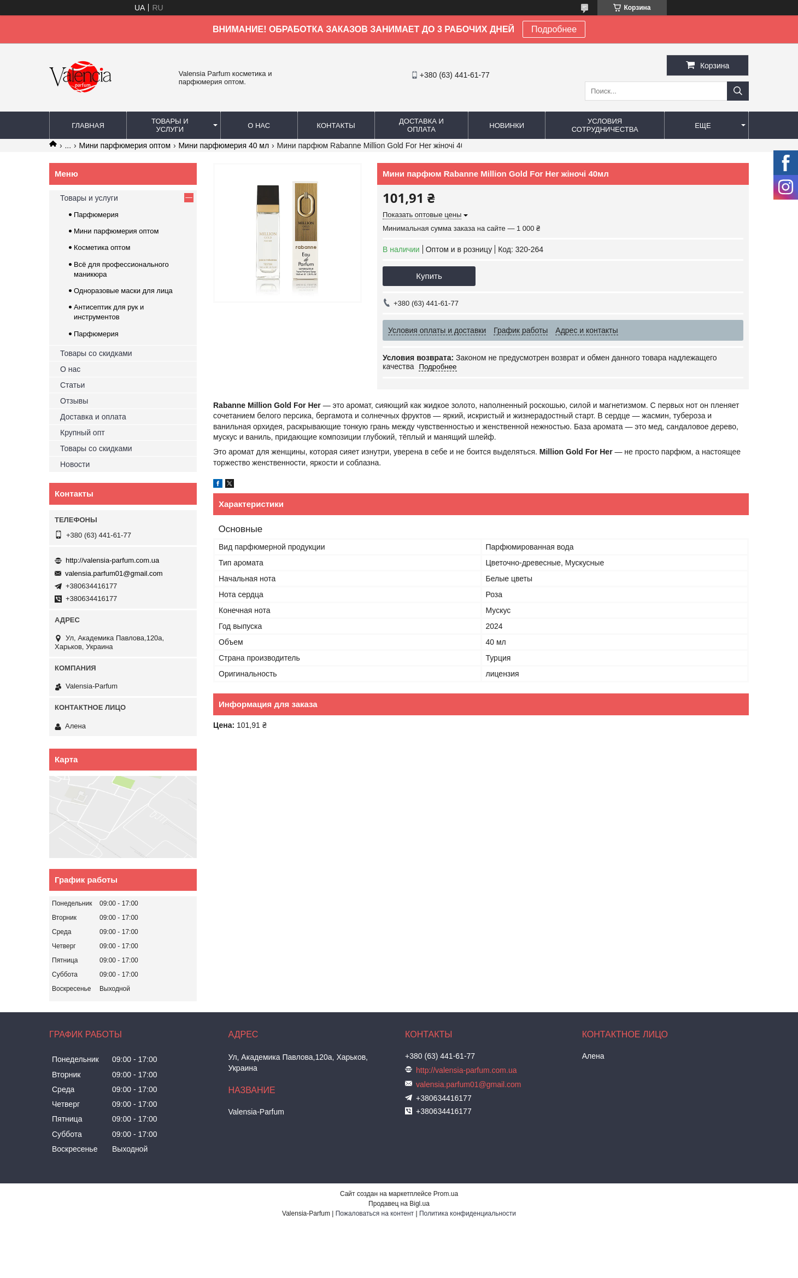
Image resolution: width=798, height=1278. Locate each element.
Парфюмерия (96, 215)
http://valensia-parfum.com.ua (112, 560)
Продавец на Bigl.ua (399, 1203)
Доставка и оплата (421, 125)
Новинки (506, 125)
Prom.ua (445, 1194)
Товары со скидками (96, 353)
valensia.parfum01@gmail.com (114, 573)
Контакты (336, 125)
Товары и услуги (170, 125)
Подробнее (554, 29)
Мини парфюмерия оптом (125, 145)
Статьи (72, 385)
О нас (259, 125)
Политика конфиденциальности (467, 1213)
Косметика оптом (102, 247)
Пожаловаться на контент (375, 1213)
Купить (429, 276)
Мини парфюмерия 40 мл (223, 145)
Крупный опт (82, 432)
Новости (75, 464)
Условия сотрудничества (605, 125)
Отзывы (74, 400)
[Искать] (738, 91)
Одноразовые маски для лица (123, 291)
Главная (88, 125)
